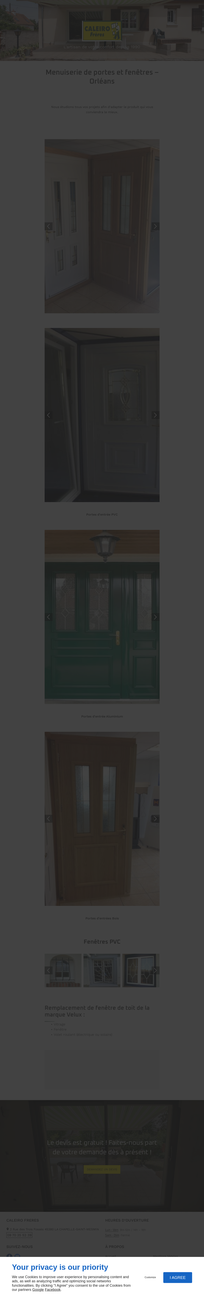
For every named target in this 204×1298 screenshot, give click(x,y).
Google (38, 1290)
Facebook (53, 1290)
